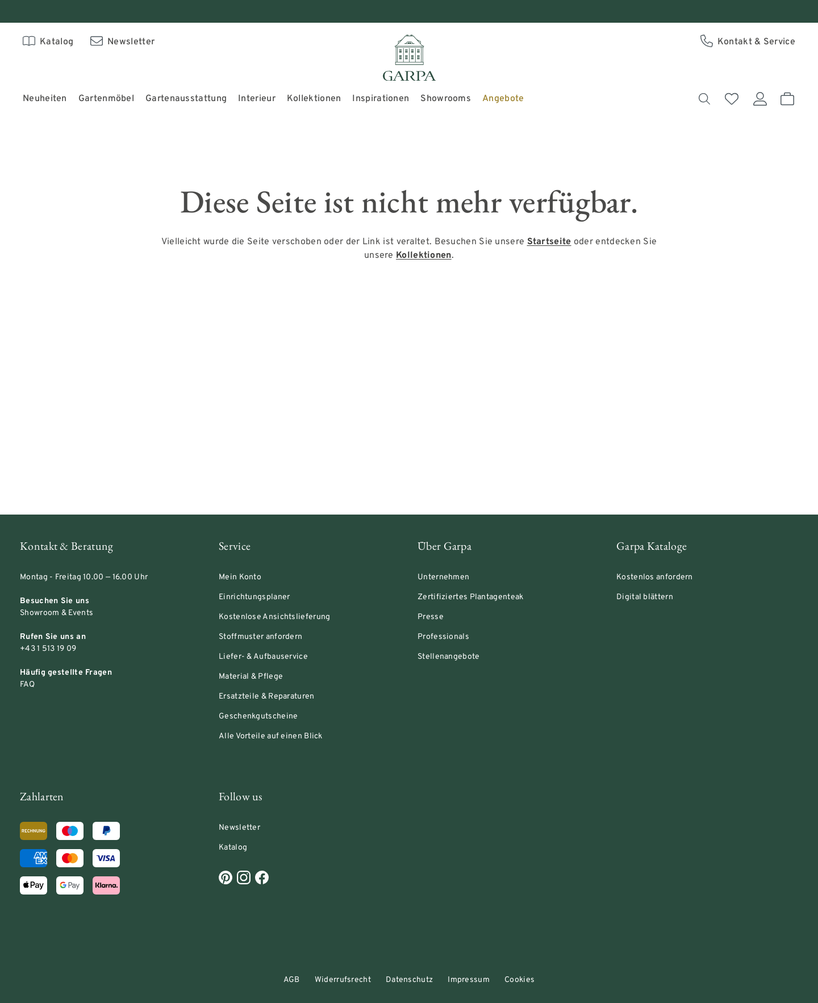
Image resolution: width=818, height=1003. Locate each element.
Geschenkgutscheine (258, 716)
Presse (431, 617)
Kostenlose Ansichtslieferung (274, 617)
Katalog (233, 847)
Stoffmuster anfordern (260, 637)
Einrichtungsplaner (254, 597)
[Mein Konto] (760, 99)
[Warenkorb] (787, 99)
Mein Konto (240, 577)
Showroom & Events (56, 613)
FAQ (27, 684)
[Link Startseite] (549, 242)
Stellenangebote (449, 657)
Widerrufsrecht (343, 980)
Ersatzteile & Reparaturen (267, 696)
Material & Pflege (251, 677)
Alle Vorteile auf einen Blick (271, 736)
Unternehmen (443, 577)
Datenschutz (409, 980)
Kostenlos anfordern (654, 577)
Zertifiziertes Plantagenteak (470, 597)
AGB (291, 980)
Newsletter (239, 828)
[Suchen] (704, 99)
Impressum (469, 980)
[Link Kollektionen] (424, 255)
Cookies (519, 980)
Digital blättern (644, 597)
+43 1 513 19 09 (48, 649)
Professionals (443, 637)
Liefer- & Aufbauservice (263, 657)
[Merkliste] (732, 99)
